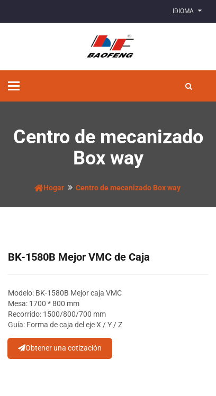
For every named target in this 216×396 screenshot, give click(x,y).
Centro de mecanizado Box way (128, 187)
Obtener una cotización (60, 348)
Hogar (49, 187)
